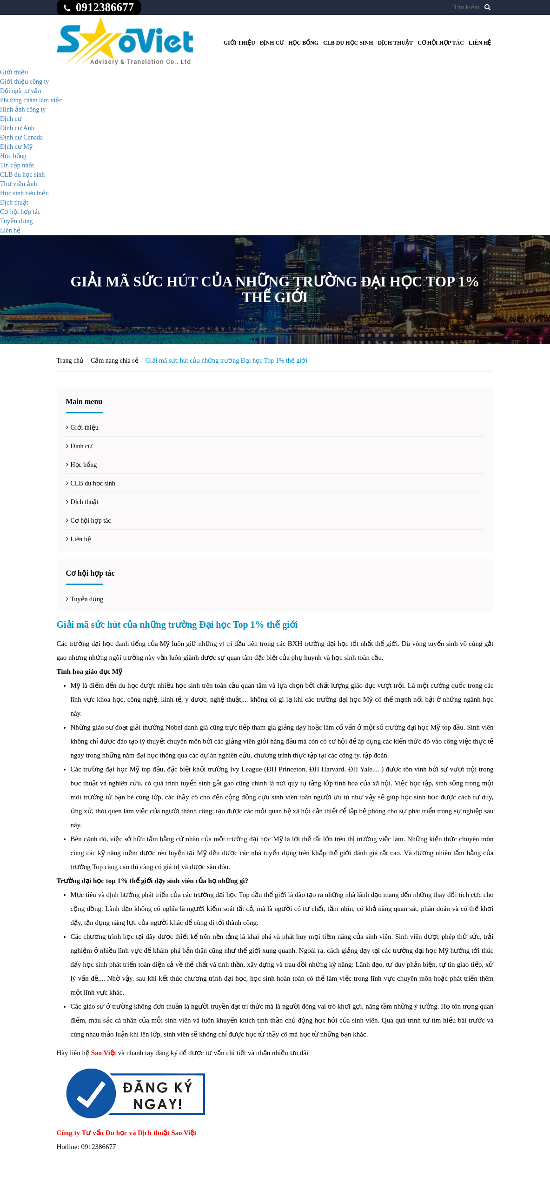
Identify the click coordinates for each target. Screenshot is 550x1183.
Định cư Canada (21, 137)
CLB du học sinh (348, 43)
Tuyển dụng (16, 221)
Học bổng (303, 43)
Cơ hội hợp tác (440, 43)
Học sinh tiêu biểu (24, 193)
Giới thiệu (239, 43)
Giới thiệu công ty (24, 81)
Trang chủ (70, 360)
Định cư (272, 43)
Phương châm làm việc (31, 100)
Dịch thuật (395, 43)
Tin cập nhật (17, 165)
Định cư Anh (17, 128)
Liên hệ (480, 43)
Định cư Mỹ (16, 146)
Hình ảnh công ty (23, 109)
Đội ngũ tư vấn (20, 90)
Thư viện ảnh (18, 183)
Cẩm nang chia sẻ (115, 360)
